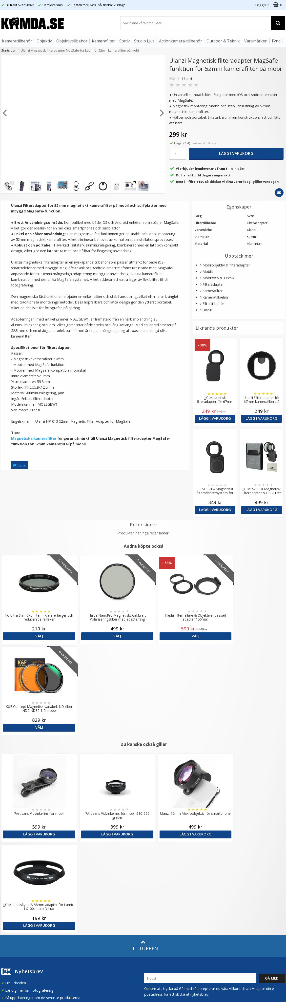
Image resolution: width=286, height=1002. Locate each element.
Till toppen (143, 763)
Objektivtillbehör (71, 41)
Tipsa (19, 465)
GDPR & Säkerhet (87, 870)
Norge (226, 864)
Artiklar (78, 891)
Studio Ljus (144, 41)
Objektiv (44, 41)
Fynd (276, 41)
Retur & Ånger (12, 908)
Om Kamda (82, 848)
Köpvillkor (8, 901)
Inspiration (81, 906)
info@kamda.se (13, 846)
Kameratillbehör (17, 41)
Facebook (152, 901)
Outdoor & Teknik (223, 41)
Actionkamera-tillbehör (180, 41)
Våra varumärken (86, 855)
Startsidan (8, 50)
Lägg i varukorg (236, 153)
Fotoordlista (83, 899)
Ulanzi (187, 78)
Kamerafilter (103, 41)
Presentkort (10, 923)
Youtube (151, 909)
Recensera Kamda (87, 863)
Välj (36, 636)
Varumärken (255, 41)
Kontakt (7, 916)
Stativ (124, 41)
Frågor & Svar (11, 893)
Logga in (262, 4)
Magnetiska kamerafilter (33, 438)
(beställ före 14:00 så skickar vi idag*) (174, 868)
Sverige (226, 851)
